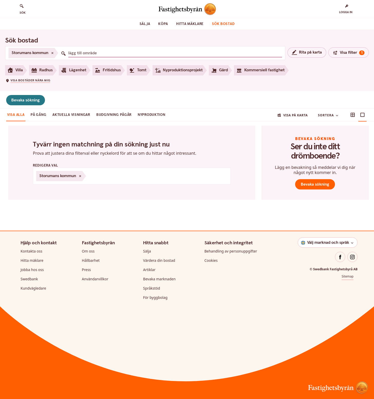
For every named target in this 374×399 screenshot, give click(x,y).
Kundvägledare (33, 288)
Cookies (211, 260)
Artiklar (149, 269)
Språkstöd (151, 288)
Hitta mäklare (190, 24)
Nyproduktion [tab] (151, 114)
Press (86, 269)
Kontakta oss (31, 251)
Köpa (163, 24)
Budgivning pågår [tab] (114, 114)
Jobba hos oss (32, 269)
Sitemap (347, 276)
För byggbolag (155, 297)
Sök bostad (223, 24)
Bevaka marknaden (159, 278)
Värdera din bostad (159, 260)
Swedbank (29, 278)
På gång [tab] (38, 114)
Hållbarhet (91, 260)
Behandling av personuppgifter (230, 251)
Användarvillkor (95, 278)
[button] (27, 80)
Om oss (88, 251)
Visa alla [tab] (15, 114)
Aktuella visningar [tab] (71, 114)
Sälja (144, 24)
